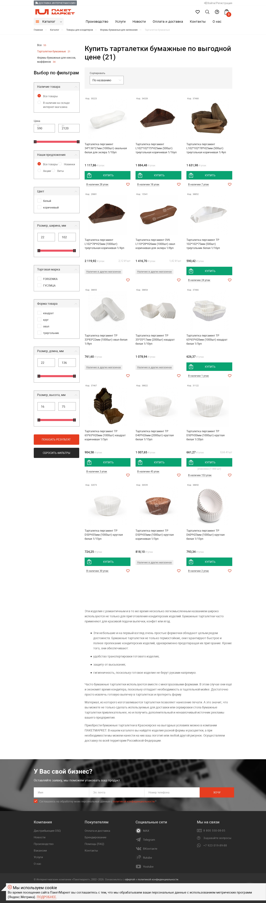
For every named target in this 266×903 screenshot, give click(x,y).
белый (47, 201)
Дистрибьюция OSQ (47, 831)
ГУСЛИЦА (49, 285)
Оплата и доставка (168, 21)
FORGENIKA (50, 279)
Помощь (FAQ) (94, 844)
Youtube (148, 866)
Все (41, 45)
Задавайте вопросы (217, 838)
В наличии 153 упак (200, 475)
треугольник (51, 333)
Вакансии (40, 850)
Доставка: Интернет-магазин (55, 3)
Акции (47, 171)
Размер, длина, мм (50, 351)
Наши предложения (51, 155)
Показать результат (56, 439)
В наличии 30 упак (97, 570)
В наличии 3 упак (96, 471)
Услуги (120, 21)
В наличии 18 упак (148, 184)
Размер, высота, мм (51, 395)
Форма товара (47, 303)
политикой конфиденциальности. (158, 879)
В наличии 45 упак (148, 471)
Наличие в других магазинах (103, 271)
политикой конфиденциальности (134, 801)
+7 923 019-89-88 (215, 845)
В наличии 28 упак (97, 184)
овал (46, 326)
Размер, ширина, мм (51, 225)
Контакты (198, 21)
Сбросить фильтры (56, 453)
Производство (97, 21)
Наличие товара (48, 87)
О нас (217, 21)
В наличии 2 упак (198, 570)
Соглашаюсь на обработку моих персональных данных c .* (97, 801)
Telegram (149, 840)
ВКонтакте (150, 848)
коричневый (51, 207)
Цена (37, 121)
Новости (139, 21)
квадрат (48, 313)
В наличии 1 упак (198, 375)
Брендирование (95, 837)
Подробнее (46, 897)
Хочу (217, 792)
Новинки (69, 164)
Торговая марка (48, 269)
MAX (146, 831)
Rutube (147, 857)
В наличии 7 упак (198, 184)
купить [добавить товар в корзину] (108, 175)
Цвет (40, 191)
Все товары (50, 96)
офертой (130, 879)
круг (46, 320)
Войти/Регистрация (218, 3)
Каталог (48, 21)
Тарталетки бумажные (53, 51)
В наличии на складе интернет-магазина (56, 105)
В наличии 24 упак (199, 280)
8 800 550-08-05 (214, 830)
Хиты (60, 171)
